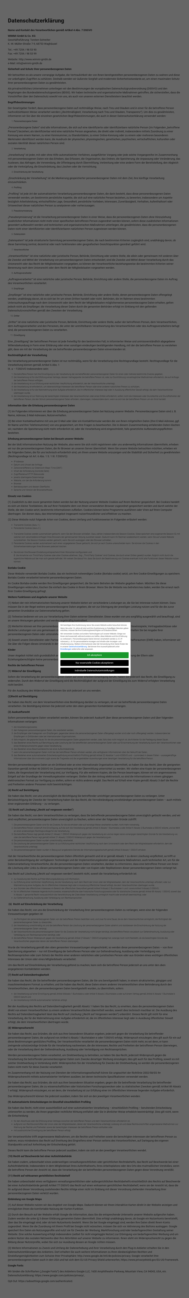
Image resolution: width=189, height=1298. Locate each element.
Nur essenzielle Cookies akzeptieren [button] (94, 663)
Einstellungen (65, 649)
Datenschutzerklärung (78, 647)
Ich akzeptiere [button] (94, 655)
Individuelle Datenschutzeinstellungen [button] (94, 670)
